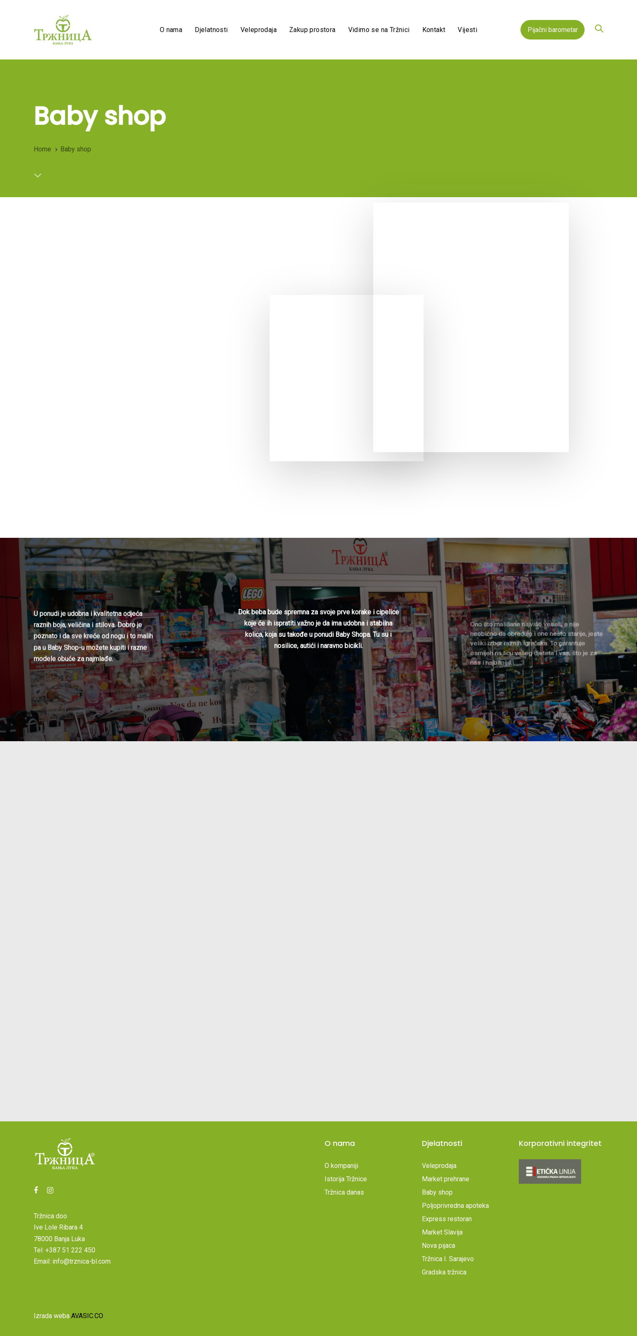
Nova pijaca (438, 1245)
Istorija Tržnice (346, 1179)
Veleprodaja (439, 1166)
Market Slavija (442, 1232)
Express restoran (447, 1219)
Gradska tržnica (444, 1272)
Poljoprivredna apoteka (455, 1206)
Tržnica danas (344, 1192)
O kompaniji (341, 1166)
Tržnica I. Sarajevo (448, 1259)
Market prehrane (445, 1179)
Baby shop (437, 1192)
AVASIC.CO (87, 1316)
